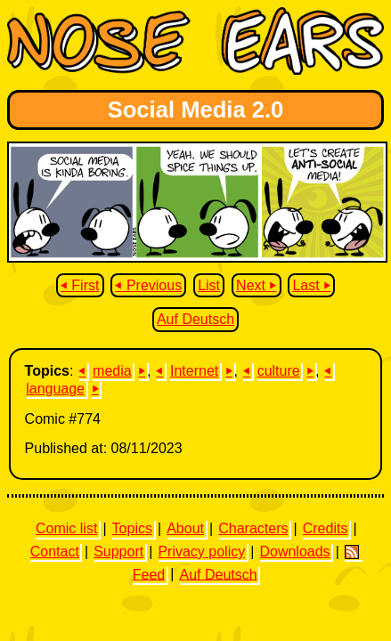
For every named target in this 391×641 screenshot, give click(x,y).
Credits (325, 528)
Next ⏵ (256, 285)
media (112, 370)
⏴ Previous (148, 285)
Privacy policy (201, 551)
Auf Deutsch (195, 319)
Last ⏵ (311, 285)
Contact (54, 551)
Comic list (66, 528)
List (209, 285)
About (185, 528)
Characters (253, 528)
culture (278, 370)
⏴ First (80, 285)
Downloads (294, 551)
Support (118, 551)
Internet (194, 370)
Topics (132, 528)
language (55, 388)
